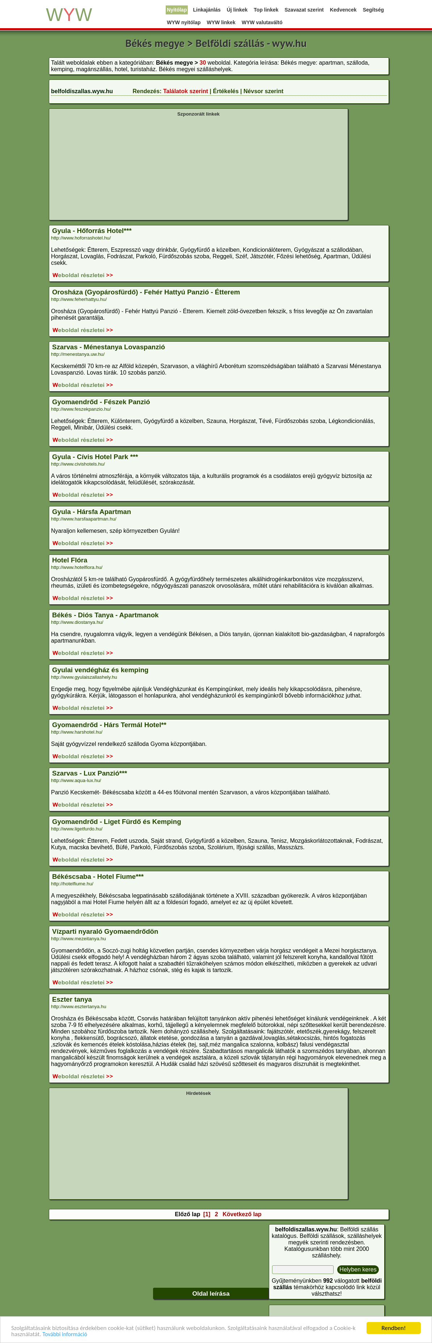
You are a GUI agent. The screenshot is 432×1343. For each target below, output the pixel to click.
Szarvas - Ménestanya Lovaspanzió (108, 347)
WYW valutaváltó (262, 22)
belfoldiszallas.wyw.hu (82, 91)
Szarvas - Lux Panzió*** (89, 773)
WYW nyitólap (183, 22)
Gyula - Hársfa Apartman (91, 511)
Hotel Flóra (69, 560)
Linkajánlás (206, 10)
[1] (207, 1214)
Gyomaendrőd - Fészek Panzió (101, 402)
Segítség (373, 10)
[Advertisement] (198, 167)
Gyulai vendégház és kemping (100, 670)
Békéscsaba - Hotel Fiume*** (98, 876)
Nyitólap (177, 10)
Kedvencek (343, 10)
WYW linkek (221, 22)
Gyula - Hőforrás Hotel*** (92, 230)
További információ (65, 1334)
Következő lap (242, 1214)
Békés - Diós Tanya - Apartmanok (105, 615)
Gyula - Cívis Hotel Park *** (95, 457)
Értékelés (225, 91)
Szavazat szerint (304, 10)
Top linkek (266, 10)
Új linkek (237, 10)
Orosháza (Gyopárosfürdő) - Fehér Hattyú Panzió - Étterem (146, 292)
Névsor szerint (263, 91)
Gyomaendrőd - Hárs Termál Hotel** (109, 725)
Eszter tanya (72, 999)
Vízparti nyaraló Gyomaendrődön (105, 931)
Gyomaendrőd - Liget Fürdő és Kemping (116, 821)
